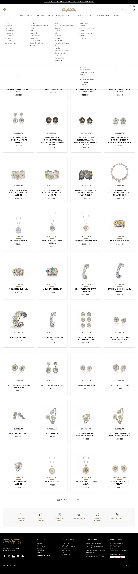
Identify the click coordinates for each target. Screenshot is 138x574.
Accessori (40, 551)
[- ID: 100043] (108, 16)
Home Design (41, 547)
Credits (127, 566)
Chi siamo (65, 545)
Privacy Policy (66, 551)
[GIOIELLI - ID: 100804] (21, 16)
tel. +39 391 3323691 (116, 545)
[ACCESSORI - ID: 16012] (60, 16)
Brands (39, 552)
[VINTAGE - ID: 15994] (51, 16)
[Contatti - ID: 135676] (116, 16)
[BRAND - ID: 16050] (69, 16)
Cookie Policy (66, 552)
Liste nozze (65, 544)
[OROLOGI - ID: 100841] (29, 16)
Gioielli (39, 544)
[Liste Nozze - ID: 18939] (100, 16)
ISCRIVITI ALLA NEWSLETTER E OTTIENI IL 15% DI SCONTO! (69, 2)
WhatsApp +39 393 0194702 (95, 556)
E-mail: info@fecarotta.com (119, 547)
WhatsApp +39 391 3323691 (94, 547)
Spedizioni (65, 549)
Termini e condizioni (68, 547)
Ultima (78, 500)
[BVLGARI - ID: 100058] (77, 16)
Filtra (128, 37)
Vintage (39, 549)
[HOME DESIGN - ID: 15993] (40, 16)
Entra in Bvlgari (43, 556)
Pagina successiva (70, 500)
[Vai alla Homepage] (69, 10)
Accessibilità (66, 554)
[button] (122, 9)
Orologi (39, 545)
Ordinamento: (7, 50)
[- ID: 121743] (87, 16)
